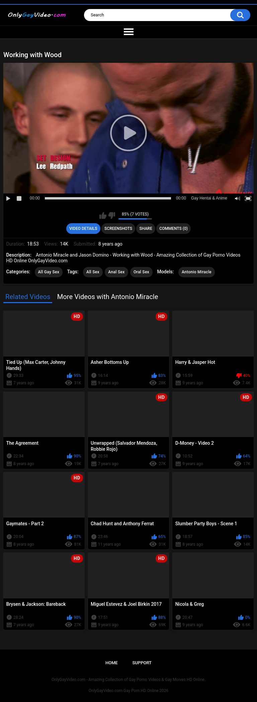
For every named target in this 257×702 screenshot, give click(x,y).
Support (142, 662)
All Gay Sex (49, 272)
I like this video (102, 215)
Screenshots (118, 228)
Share (146, 228)
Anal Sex (116, 272)
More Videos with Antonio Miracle (107, 297)
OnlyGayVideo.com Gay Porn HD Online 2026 (128, 690)
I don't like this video (111, 215)
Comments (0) (173, 228)
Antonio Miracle (196, 272)
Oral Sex (141, 272)
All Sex (92, 272)
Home (111, 662)
